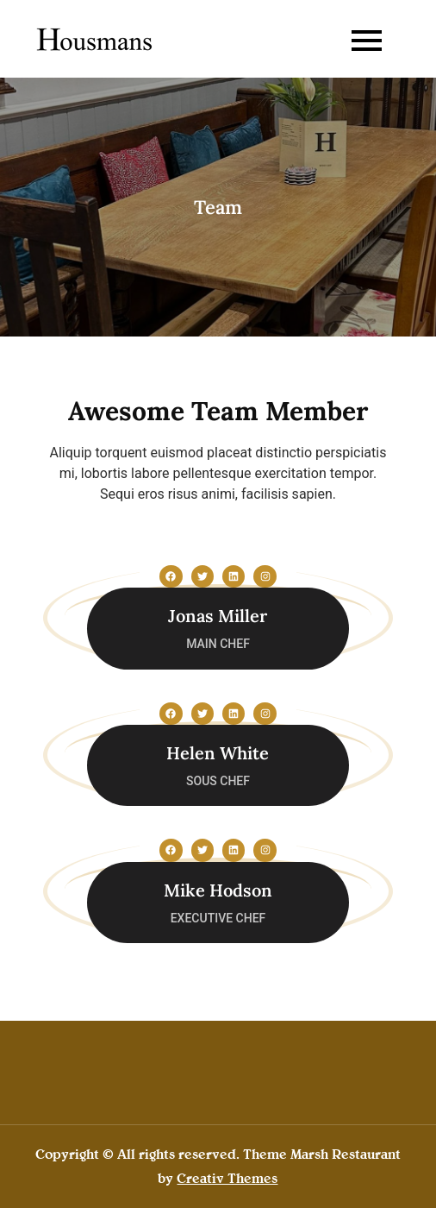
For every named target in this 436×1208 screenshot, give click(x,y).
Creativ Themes (227, 1178)
